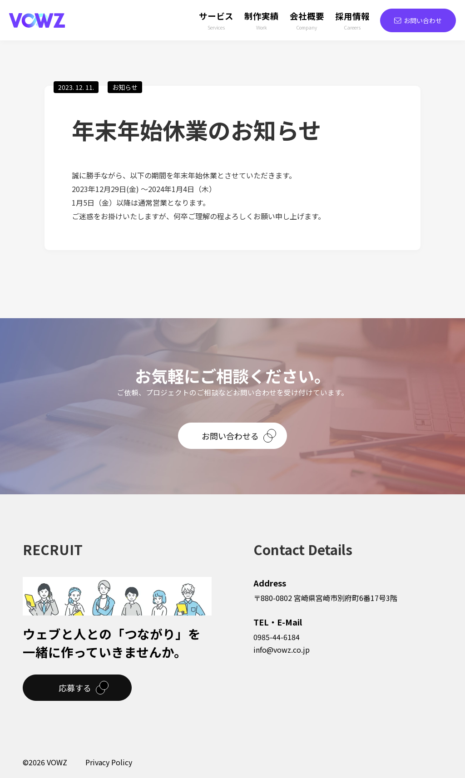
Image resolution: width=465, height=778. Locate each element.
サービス (216, 20)
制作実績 (261, 20)
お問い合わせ (418, 20)
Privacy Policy (108, 762)
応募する (75, 688)
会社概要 (307, 20)
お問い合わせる (230, 436)
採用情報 (352, 20)
